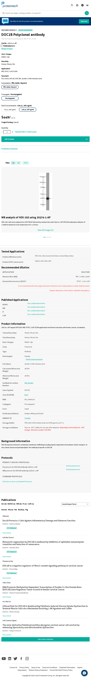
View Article (7, 533)
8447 (26, 395)
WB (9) (19, 504)
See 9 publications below (36, 307)
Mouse (10, 510)
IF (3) (25, 504)
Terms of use (35, 667)
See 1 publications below (36, 314)
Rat (15, 510)
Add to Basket (9, 139)
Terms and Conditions (49, 667)
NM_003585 (29, 383)
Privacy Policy (24, 667)
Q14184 (27, 418)
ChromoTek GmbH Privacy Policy (61, 670)
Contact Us (13, 667)
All (13, 163)
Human (4, 510)
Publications (8, 46)
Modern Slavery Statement (38, 670)
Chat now (84, 21)
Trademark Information (67, 667)
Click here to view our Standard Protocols (17, 481)
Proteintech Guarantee (9, 149)
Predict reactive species (34, 359)
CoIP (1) (31, 504)
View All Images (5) (45, 230)
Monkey (21, 510)
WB (18, 163)
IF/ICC (26, 163)
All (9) (4, 504)
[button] (84, 673)
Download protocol (73, 466)
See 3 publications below (36, 303)
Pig (26, 510)
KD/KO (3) (11, 504)
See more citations (45, 639)
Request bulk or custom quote (25, 132)
